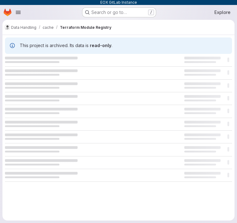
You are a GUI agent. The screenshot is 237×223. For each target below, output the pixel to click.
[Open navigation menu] (18, 12)
